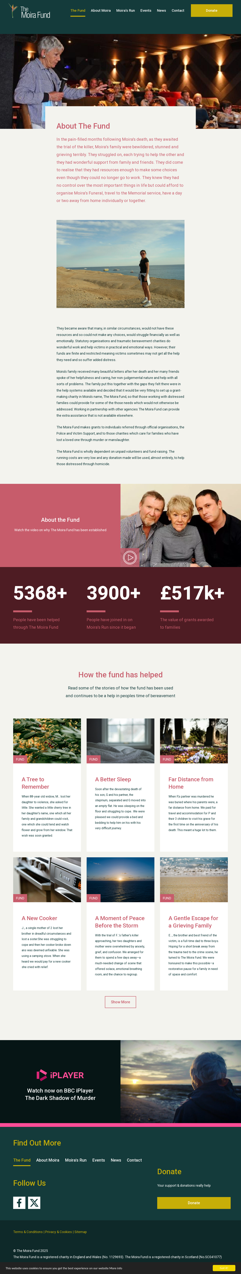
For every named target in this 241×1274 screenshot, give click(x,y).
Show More (120, 1002)
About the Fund (60, 519)
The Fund (77, 17)
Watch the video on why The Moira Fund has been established (60, 530)
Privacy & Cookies (58, 1232)
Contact (178, 17)
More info (115, 1269)
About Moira (101, 17)
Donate (211, 17)
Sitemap (80, 1232)
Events (145, 17)
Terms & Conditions (28, 1232)
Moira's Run (125, 17)
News (161, 17)
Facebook (19, 1203)
